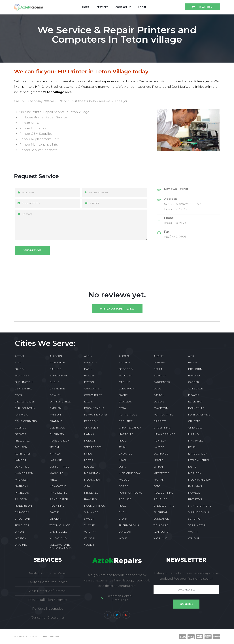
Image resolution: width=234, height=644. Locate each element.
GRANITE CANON (130, 427)
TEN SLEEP (22, 525)
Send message (32, 250)
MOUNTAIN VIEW (199, 479)
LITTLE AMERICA (199, 460)
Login (142, 7)
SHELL (123, 512)
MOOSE (124, 479)
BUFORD (194, 375)
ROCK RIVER (58, 505)
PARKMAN (195, 486)
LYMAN (158, 466)
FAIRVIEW (21, 414)
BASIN (88, 369)
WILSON (89, 538)
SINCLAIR (56, 518)
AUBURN (159, 362)
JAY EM (54, 447)
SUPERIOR (195, 518)
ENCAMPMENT (94, 408)
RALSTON (21, 499)
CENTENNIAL (23, 388)
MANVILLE (56, 473)
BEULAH (159, 369)
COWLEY (55, 395)
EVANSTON (161, 408)
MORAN (159, 479)
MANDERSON (24, 473)
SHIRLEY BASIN (198, 512)
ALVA (18, 362)
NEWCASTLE (58, 486)
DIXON (88, 401)
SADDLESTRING (164, 505)
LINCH (123, 460)
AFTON (19, 356)
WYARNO (21, 544)
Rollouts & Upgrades (47, 608)
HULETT (124, 440)
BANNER (55, 369)
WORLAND (161, 538)
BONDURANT (58, 375)
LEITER (88, 460)
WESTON (21, 538)
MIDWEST (21, 479)
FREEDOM (91, 421)
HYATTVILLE (195, 440)
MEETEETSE (161, 473)
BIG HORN (195, 369)
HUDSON (90, 440)
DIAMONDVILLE (60, 401)
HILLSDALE (22, 440)
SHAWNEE (91, 512)
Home (86, 7)
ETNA (122, 408)
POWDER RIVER (164, 492)
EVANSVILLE (196, 408)
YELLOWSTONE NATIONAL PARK (60, 546)
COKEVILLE (195, 388)
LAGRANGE (161, 453)
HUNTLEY (160, 440)
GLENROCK (57, 427)
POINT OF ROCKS (130, 492)
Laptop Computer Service (47, 582)
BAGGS (192, 362)
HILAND (193, 434)
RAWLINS (90, 499)
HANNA (89, 434)
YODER (89, 544)
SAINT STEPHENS (199, 505)
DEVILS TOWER (25, 401)
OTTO (157, 486)
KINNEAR (56, 453)
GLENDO (21, 427)
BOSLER (89, 375)
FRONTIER (126, 421)
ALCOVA (124, 356)
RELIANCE (160, 499)
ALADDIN (56, 356)
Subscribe (186, 604)
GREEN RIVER (163, 427)
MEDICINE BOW (130, 473)
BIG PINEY (22, 375)
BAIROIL (20, 369)
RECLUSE (125, 499)
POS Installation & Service (47, 600)
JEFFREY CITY (93, 447)
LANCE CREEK (197, 453)
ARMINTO (90, 362)
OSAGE (123, 486)
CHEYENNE (57, 388)
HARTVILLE (126, 434)
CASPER (193, 382)
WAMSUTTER (162, 531)
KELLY (192, 447)
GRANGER (91, 427)
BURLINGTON (24, 382)
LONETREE (22, 466)
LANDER (20, 460)
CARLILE (124, 382)
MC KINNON (92, 473)
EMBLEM (56, 408)
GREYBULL (195, 427)
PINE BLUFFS (58, 492)
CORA (19, 395)
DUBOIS (159, 401)
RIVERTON (195, 499)
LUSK (122, 466)
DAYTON (159, 395)
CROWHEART (93, 395)
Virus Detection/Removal (48, 591)
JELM (122, 447)
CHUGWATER (92, 388)
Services (102, 7)
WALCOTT (125, 531)
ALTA (191, 356)
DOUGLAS (125, 401)
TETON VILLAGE (60, 525)
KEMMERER (23, 453)
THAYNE (89, 525)
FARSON (55, 414)
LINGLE (158, 460)
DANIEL (124, 395)
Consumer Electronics (48, 617)
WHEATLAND (58, 538)
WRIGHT (193, 538)
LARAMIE (56, 460)
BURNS (54, 382)
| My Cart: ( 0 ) (204, 6)
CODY (157, 388)
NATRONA (21, 486)
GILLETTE (194, 421)
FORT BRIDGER (129, 414)
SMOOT (89, 518)
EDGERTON (195, 401)
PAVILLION (22, 492)
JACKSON (21, 447)
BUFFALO (160, 375)
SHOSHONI (22, 518)
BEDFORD (126, 369)
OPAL (87, 486)
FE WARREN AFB (95, 414)
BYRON (89, 382)
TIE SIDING (161, 525)
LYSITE (192, 466)
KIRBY (88, 453)
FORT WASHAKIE (199, 414)
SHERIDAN (161, 512)
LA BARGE (125, 453)
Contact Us (123, 7)
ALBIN (88, 356)
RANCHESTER (59, 499)
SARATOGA (22, 512)
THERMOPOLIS (129, 525)
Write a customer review (117, 308)
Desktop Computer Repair (47, 573)
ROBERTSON (23, 505)
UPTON (19, 531)
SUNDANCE (161, 518)
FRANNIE (56, 421)
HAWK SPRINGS (164, 434)
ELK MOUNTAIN (25, 408)
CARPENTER (162, 382)
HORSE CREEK (59, 440)
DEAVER (193, 395)
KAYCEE (159, 447)
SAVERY (55, 512)
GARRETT (160, 421)
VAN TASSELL (58, 531)
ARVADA (124, 362)
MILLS (54, 479)
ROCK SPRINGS (94, 505)
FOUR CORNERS (26, 421)
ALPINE (159, 356)
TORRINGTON (197, 525)
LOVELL (89, 466)
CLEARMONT (127, 388)
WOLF (123, 538)
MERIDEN (194, 473)
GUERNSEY (57, 434)
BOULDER (125, 375)
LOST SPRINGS (59, 466)
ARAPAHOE (57, 362)
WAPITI (193, 531)
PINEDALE (91, 492)
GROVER (20, 434)
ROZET (123, 505)
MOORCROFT (93, 479)
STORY (123, 518)
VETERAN (90, 531)
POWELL (194, 492)
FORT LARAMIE (164, 414)
